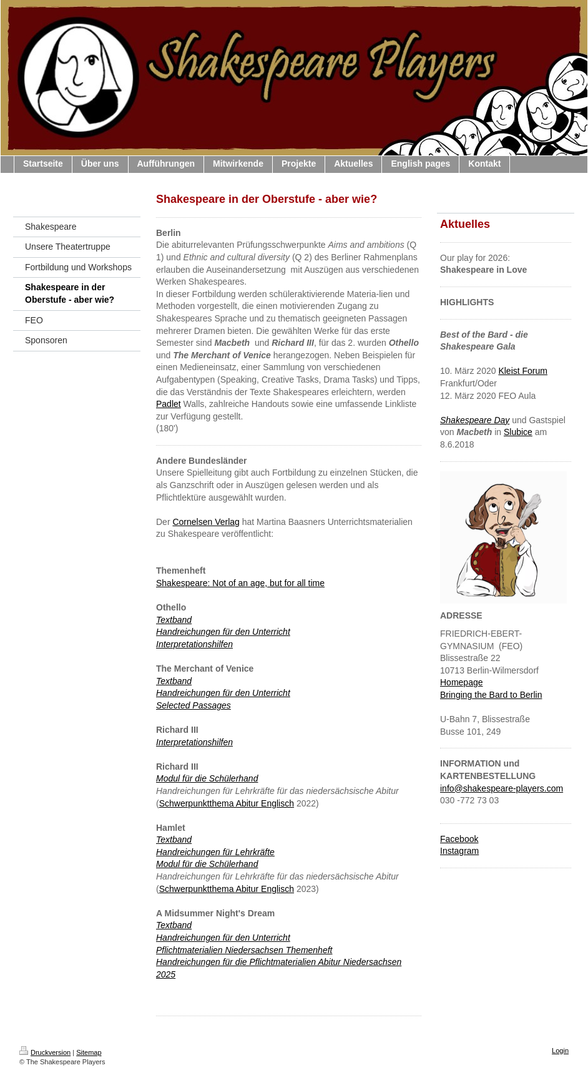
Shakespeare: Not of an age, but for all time (240, 583)
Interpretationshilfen (194, 644)
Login (560, 1050)
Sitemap (88, 1052)
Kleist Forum (522, 371)
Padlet (168, 404)
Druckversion (45, 1052)
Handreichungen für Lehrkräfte (215, 852)
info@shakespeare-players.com (501, 788)
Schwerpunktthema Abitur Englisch (226, 803)
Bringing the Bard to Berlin (491, 695)
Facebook (459, 839)
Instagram (459, 851)
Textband (174, 840)
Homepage (461, 682)
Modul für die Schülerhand (207, 778)
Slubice (518, 432)
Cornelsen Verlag (205, 522)
